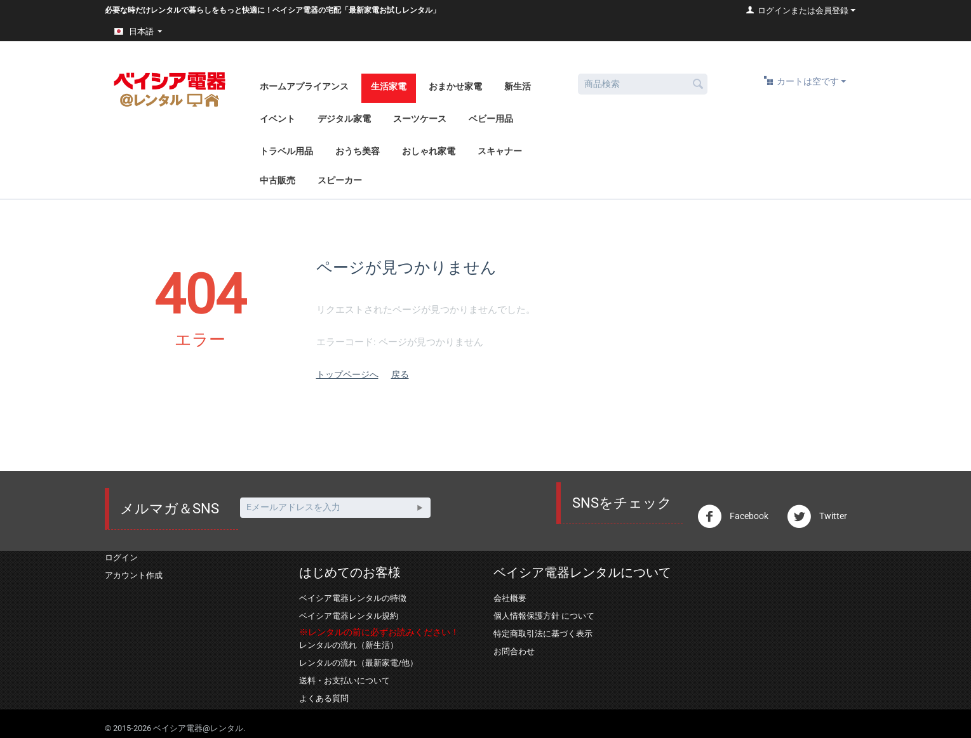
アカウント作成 (134, 575)
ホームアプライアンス (304, 86)
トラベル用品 (286, 151)
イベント (277, 119)
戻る (400, 374)
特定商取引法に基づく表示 (543, 633)
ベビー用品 (491, 119)
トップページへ (347, 374)
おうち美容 (357, 151)
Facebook (732, 516)
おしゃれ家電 (428, 151)
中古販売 (277, 180)
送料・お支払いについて (344, 680)
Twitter (817, 516)
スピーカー (340, 180)
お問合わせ (514, 651)
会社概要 (509, 598)
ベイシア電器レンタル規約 (348, 616)
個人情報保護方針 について (543, 616)
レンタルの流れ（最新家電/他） (358, 663)
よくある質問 (324, 698)
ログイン (121, 557)
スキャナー (500, 151)
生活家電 (388, 86)
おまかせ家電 (455, 86)
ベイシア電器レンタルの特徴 (352, 598)
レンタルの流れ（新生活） (348, 645)
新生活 (517, 86)
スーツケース (419, 119)
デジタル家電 (344, 119)
